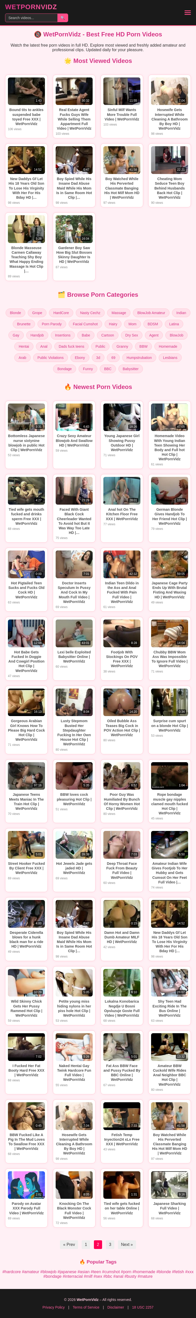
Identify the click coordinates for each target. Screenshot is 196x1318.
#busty (131, 1276)
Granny (122, 346)
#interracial (73, 1276)
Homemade (168, 346)
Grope (37, 313)
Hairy (113, 324)
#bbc (107, 1276)
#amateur (30, 1272)
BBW (143, 346)
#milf (88, 1276)
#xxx (189, 1272)
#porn (126, 1272)
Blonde (15, 313)
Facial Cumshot (85, 324)
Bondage (64, 369)
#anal (118, 1276)
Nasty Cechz (90, 313)
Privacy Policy (53, 1307)
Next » (127, 1244)
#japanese (67, 1272)
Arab (22, 358)
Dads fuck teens (71, 346)
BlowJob (176, 335)
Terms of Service (86, 1307)
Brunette (24, 324)
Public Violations (51, 358)
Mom (132, 324)
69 (113, 358)
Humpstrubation (139, 358)
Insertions (63, 335)
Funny (88, 369)
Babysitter (131, 369)
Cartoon (107, 335)
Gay (16, 335)
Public (100, 346)
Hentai (24, 346)
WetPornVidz (31, 7)
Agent (154, 335)
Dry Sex (131, 335)
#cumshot (111, 1272)
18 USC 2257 (142, 1307)
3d (98, 358)
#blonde (163, 1272)
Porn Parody (52, 324)
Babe (86, 335)
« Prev (69, 1244)
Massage (119, 313)
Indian (181, 313)
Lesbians (170, 358)
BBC (108, 369)
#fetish (178, 1272)
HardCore (61, 313)
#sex (98, 1276)
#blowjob (48, 1272)
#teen (96, 1272)
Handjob (37, 335)
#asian (84, 1272)
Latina (174, 324)
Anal (43, 346)
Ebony (80, 358)
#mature (145, 1276)
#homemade (143, 1272)
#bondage (52, 1276)
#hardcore (11, 1272)
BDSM (153, 324)
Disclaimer (115, 1307)
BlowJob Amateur (151, 313)
